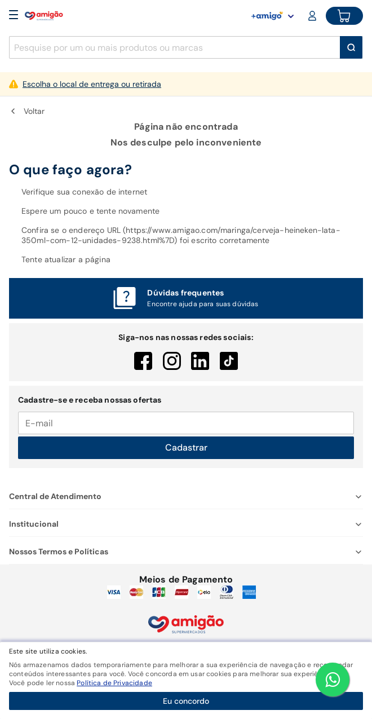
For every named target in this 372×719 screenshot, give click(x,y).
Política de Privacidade (114, 682)
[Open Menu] (13, 15)
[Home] (44, 15)
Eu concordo (186, 701)
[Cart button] (344, 16)
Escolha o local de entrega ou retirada (92, 84)
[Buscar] (351, 47)
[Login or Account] (313, 16)
